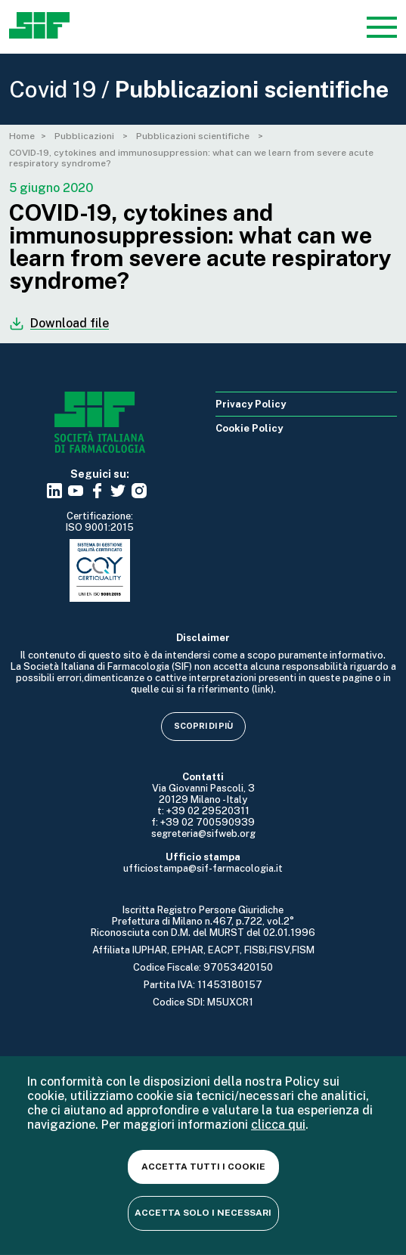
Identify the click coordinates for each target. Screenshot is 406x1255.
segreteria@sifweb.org (203, 833)
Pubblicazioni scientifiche (194, 136)
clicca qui (278, 1124)
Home (22, 136)
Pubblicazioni (85, 136)
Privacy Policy (250, 404)
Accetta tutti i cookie (203, 1166)
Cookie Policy (249, 428)
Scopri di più (203, 725)
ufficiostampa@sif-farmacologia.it (203, 868)
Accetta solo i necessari (203, 1212)
